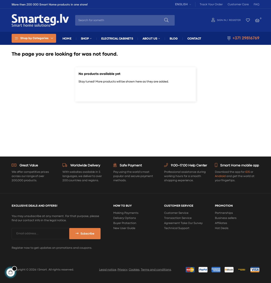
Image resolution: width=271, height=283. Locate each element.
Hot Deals (221, 228)
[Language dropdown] (182, 4)
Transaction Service (178, 218)
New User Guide (124, 228)
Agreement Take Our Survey (183, 223)
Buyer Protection (124, 223)
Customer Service (176, 213)
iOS (247, 172)
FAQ (256, 4)
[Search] (135, 92)
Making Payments (125, 213)
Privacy (122, 269)
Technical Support (176, 228)
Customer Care (238, 4)
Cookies (134, 269)
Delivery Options (124, 218)
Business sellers (225, 218)
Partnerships (224, 213)
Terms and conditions (156, 269)
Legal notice (107, 269)
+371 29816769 (245, 38)
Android (220, 176)
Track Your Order (211, 4)
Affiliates (221, 223)
